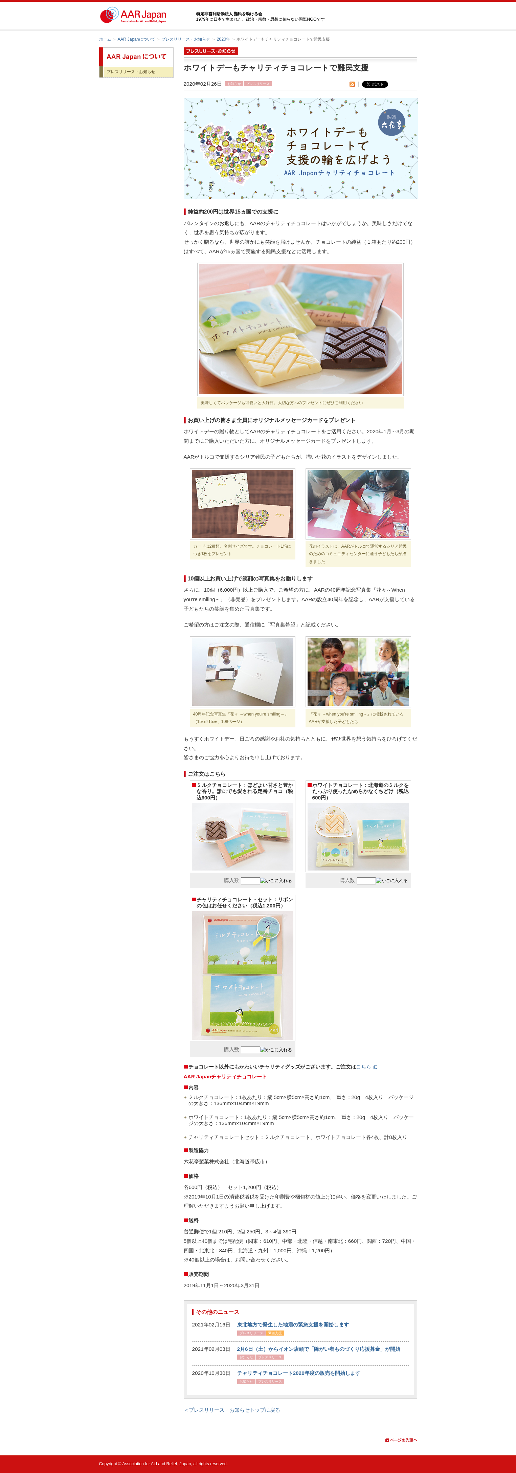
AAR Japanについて (136, 39)
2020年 (223, 39)
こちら (366, 1067)
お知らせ (234, 84)
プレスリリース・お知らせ (185, 39)
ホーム (105, 39)
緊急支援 (275, 1333)
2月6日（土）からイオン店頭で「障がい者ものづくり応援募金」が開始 (318, 1349)
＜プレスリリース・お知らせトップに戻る (232, 1410)
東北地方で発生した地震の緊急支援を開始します (293, 1324)
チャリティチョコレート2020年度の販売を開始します (298, 1373)
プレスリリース (258, 84)
